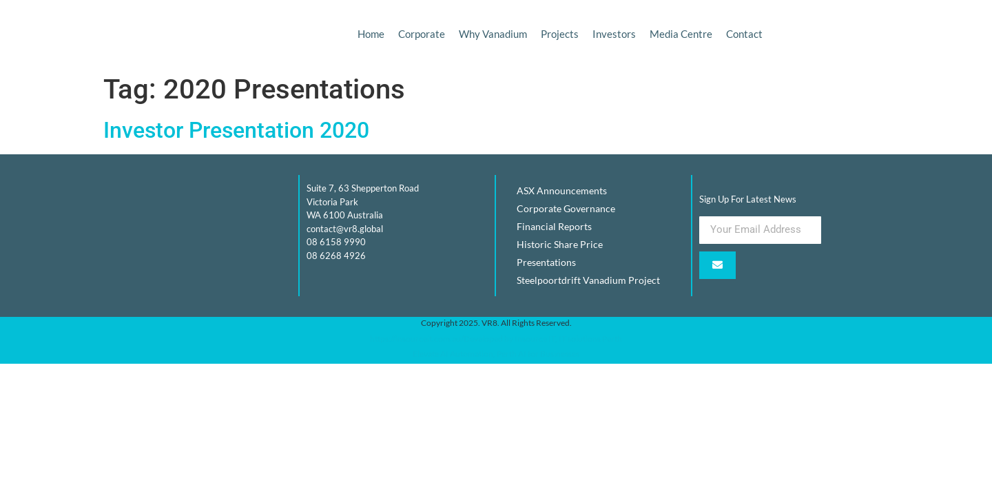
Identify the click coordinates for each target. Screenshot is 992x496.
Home (371, 34)
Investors (614, 34)
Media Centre (681, 34)
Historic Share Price (560, 244)
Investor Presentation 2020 (236, 130)
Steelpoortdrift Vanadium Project (588, 280)
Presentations (546, 262)
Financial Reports (554, 226)
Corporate (421, 34)
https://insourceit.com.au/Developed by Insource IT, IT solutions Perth (496, 338)
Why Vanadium (493, 34)
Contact (744, 34)
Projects (560, 34)
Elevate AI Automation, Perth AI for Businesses (496, 354)
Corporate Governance (566, 208)
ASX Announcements (562, 190)
